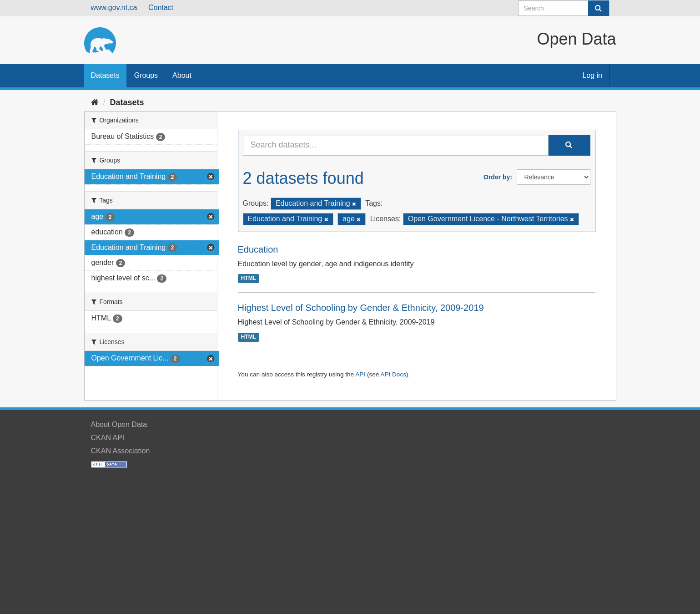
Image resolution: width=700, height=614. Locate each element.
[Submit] (598, 8)
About (181, 75)
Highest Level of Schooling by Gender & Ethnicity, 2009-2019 (361, 308)
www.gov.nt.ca (114, 7)
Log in (592, 75)
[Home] (95, 102)
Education (258, 249)
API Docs (393, 374)
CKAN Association (120, 451)
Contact (160, 7)
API (360, 374)
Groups (146, 75)
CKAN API (108, 437)
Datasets (105, 75)
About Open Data (119, 424)
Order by (496, 177)
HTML (248, 278)
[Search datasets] (563, 8)
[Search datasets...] (396, 145)
